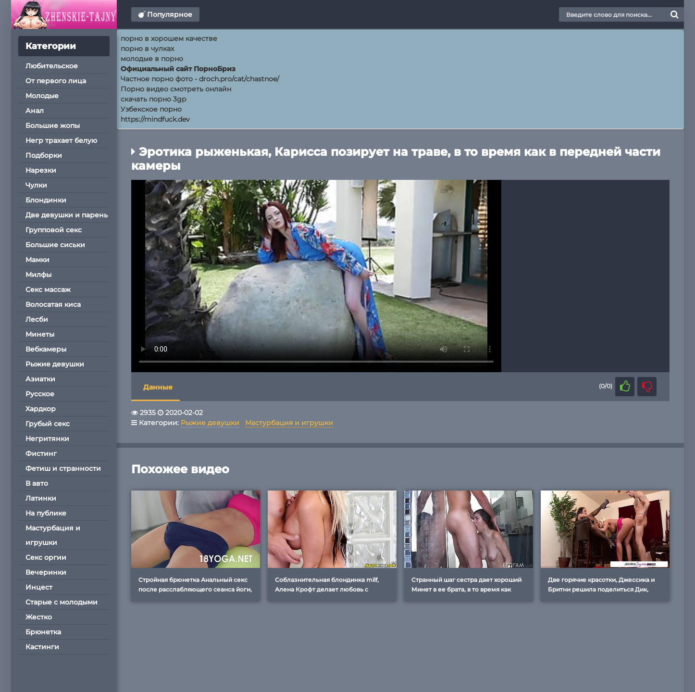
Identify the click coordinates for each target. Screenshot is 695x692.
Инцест (38, 587)
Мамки (37, 259)
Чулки (36, 185)
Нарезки (40, 170)
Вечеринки (45, 572)
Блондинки (45, 200)
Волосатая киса (53, 304)
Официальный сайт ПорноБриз (178, 68)
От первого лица (55, 80)
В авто (36, 483)
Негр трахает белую (61, 140)
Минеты (39, 334)
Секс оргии (45, 557)
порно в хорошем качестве (169, 38)
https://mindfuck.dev (155, 119)
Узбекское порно (151, 109)
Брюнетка (43, 632)
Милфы (38, 274)
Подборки (43, 155)
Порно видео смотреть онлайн (176, 89)
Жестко (38, 617)
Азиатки (40, 379)
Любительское (51, 66)
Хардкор (40, 408)
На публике (45, 513)
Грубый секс (47, 423)
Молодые (42, 95)
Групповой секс (53, 230)
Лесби (36, 319)
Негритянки (47, 438)
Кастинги (42, 646)
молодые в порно (152, 58)
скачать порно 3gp (153, 99)
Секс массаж (48, 289)
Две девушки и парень (66, 215)
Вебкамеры (45, 349)
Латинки (40, 498)
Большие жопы (52, 125)
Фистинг (41, 453)
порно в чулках (147, 48)
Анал (34, 110)
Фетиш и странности (63, 468)
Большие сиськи (55, 244)
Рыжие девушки (54, 364)
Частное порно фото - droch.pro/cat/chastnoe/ (200, 79)
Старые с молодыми (61, 602)
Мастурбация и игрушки (52, 535)
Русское (39, 394)
